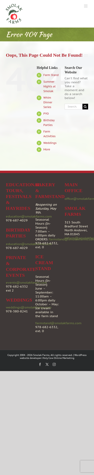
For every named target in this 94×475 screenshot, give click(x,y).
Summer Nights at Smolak (49, 86)
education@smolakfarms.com (29, 216)
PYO (46, 113)
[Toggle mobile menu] (86, 6)
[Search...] (73, 106)
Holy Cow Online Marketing (58, 357)
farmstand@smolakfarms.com (58, 323)
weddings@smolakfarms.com (28, 307)
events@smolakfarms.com (26, 282)
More (46, 149)
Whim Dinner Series (47, 102)
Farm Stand (51, 75)
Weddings (50, 143)
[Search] (85, 106)
